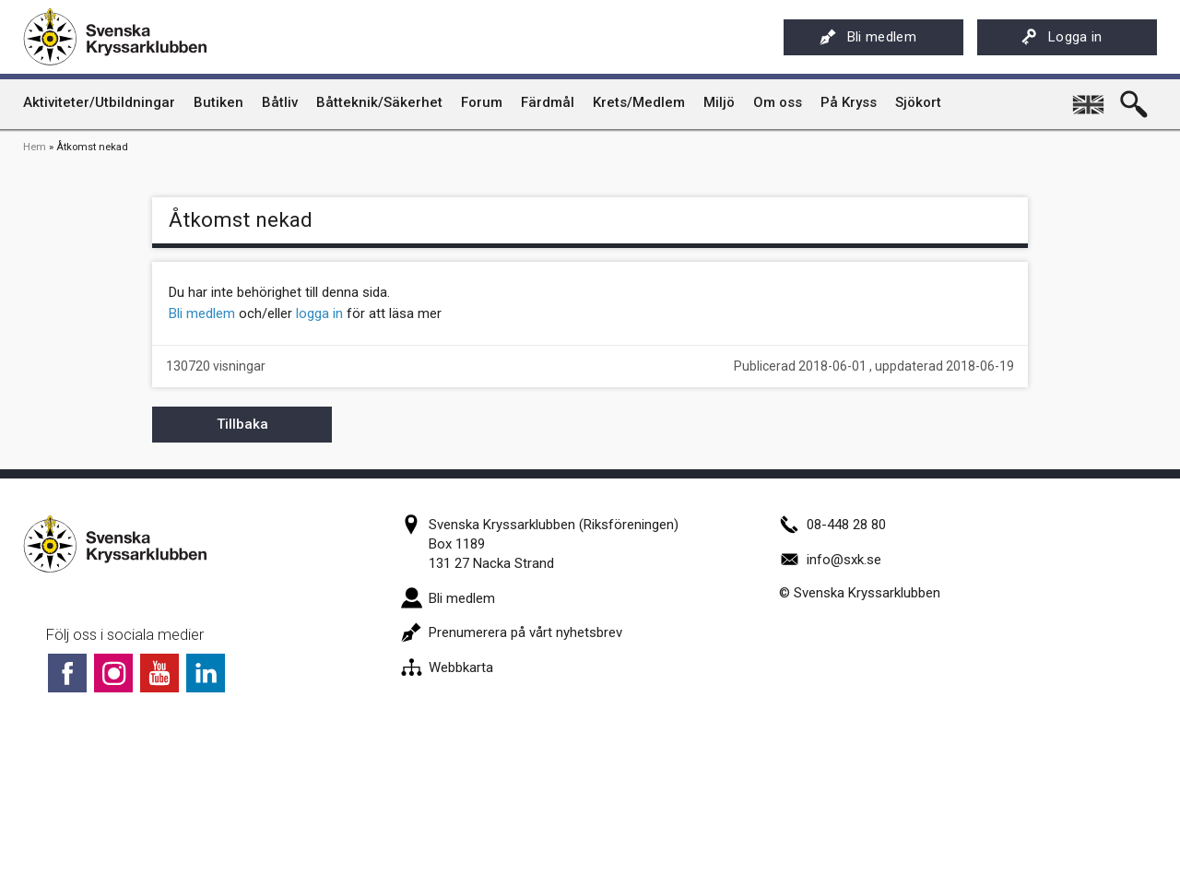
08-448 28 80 (832, 524)
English (1089, 97)
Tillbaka (242, 424)
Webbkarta (447, 667)
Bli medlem (868, 37)
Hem (34, 147)
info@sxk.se (830, 559)
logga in (319, 313)
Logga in (1062, 37)
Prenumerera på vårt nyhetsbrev (511, 632)
